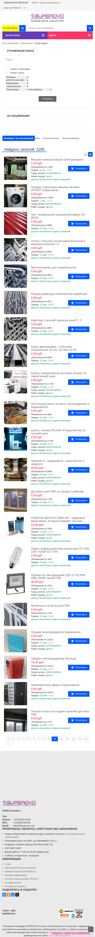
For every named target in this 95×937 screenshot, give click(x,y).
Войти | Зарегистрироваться (46, 2)
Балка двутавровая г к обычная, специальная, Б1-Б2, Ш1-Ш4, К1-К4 (54, 348)
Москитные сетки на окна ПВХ (50, 605)
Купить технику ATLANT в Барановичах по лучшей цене (58, 432)
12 (67, 739)
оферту (53, 840)
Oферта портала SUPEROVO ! (20, 871)
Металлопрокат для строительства (53, 267)
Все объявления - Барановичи (17, 43)
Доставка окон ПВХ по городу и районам (57, 491)
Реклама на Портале (15, 886)
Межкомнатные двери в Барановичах (55, 685)
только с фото (15, 73)
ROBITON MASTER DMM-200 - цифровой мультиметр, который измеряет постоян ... (58, 519)
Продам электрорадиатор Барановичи (56, 632)
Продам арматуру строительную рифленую (59, 293)
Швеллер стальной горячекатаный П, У (56, 320)
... (9, 743)
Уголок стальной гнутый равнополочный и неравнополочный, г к (58, 243)
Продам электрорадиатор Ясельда (53, 658)
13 (73, 739)
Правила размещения (16, 875)
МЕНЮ (52, 35)
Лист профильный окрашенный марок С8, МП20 (58, 216)
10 (55, 739)
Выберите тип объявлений (18, 138)
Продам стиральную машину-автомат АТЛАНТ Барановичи (55, 189)
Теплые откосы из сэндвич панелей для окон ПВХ (60, 713)
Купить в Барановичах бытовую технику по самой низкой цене (58, 375)
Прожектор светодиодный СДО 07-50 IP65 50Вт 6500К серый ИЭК (58, 577)
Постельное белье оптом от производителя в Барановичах (60, 405)
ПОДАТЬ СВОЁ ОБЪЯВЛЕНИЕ (71, 933)
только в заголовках (18, 69)
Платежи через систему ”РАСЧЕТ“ (22, 879)
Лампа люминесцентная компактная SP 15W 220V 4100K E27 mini (60, 550)
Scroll (90, 929)
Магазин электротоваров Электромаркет (57, 159)
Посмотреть (82, 168)
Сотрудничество (13, 882)
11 (61, 739)
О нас (8, 864)
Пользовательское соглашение (20, 868)
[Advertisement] (47, 772)
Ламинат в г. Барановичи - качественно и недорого (57, 462)
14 (80, 739)
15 (86, 739)
